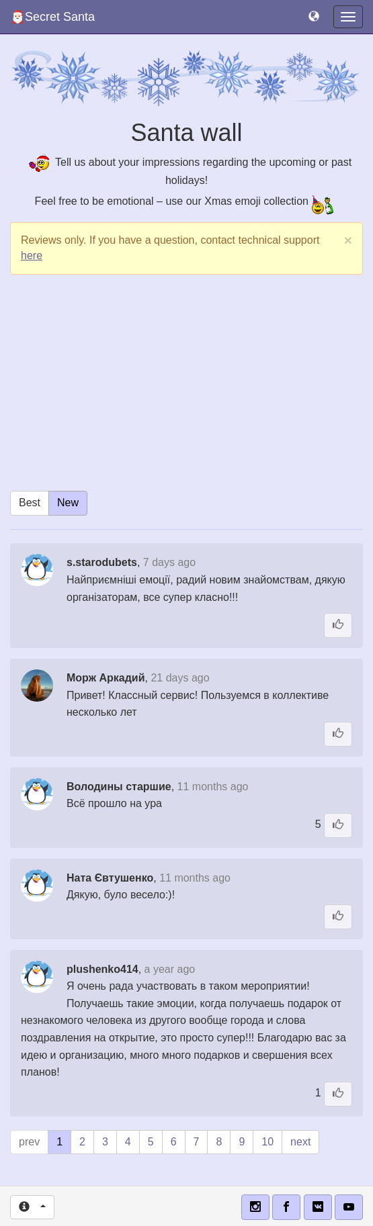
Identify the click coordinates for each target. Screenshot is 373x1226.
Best (29, 502)
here (31, 255)
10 (267, 1141)
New (68, 502)
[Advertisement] (186, 382)
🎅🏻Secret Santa (52, 16)
